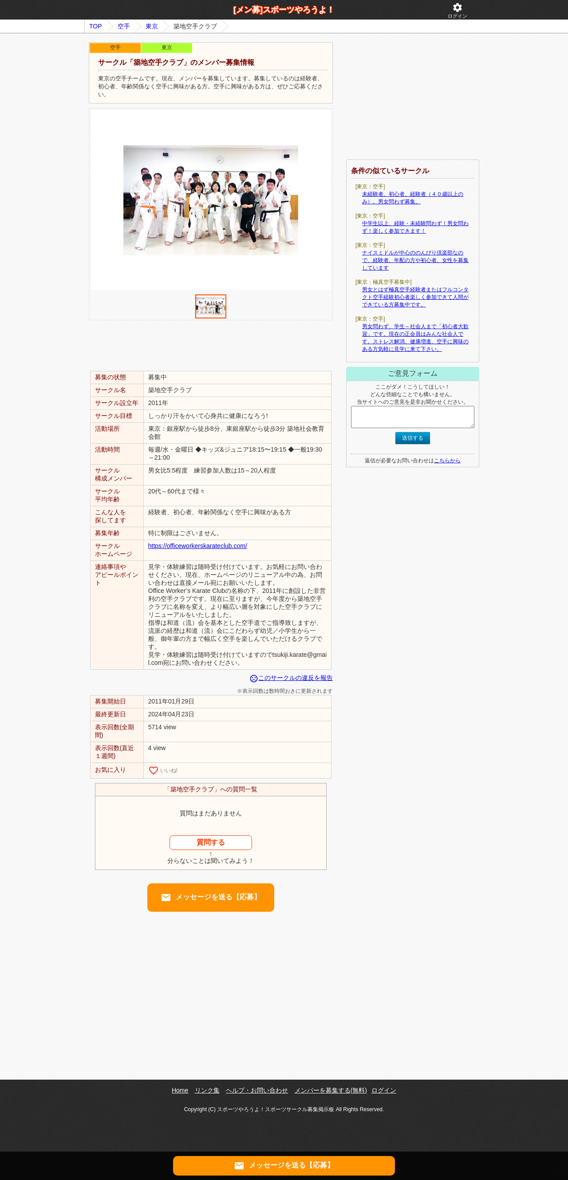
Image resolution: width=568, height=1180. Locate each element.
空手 (124, 26)
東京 (152, 26)
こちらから (447, 460)
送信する (412, 438)
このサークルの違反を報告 (291, 677)
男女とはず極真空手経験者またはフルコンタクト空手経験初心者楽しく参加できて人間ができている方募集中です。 (415, 297)
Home (180, 1090)
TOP (95, 26)
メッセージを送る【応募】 (211, 897)
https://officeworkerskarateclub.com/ (197, 545)
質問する (211, 842)
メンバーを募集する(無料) (331, 1090)
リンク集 (207, 1090)
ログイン (457, 10)
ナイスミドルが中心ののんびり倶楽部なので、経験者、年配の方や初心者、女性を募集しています (415, 260)
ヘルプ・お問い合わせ (257, 1090)
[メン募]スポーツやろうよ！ (284, 9)
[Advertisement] (211, 345)
